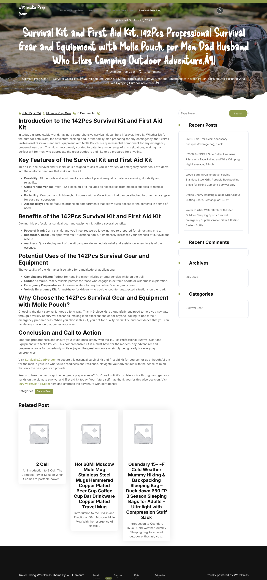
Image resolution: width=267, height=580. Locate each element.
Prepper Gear (96, 10)
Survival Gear (62, 79)
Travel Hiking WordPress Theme (40, 575)
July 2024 (194, 266)
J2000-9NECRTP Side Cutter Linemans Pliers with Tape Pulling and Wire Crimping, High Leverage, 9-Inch (212, 168)
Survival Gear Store (122, 10)
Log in (134, 579)
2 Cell (42, 464)
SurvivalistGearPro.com (40, 359)
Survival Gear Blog (150, 10)
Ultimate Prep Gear (71, 10)
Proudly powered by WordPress (227, 575)
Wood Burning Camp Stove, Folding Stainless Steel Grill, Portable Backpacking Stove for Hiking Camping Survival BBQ (212, 185)
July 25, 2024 (31, 113)
